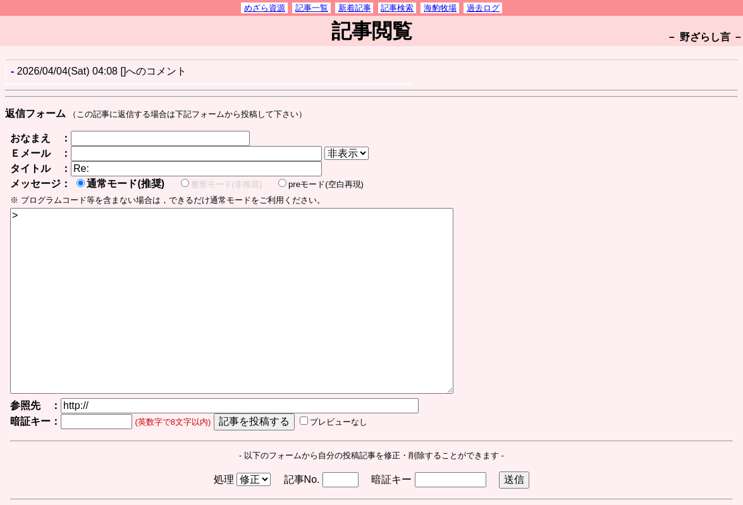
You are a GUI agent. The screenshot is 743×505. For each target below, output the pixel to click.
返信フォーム (35, 113)
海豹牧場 (440, 8)
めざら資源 (264, 8)
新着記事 (354, 8)
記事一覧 (311, 8)
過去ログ (483, 8)
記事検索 (397, 8)
